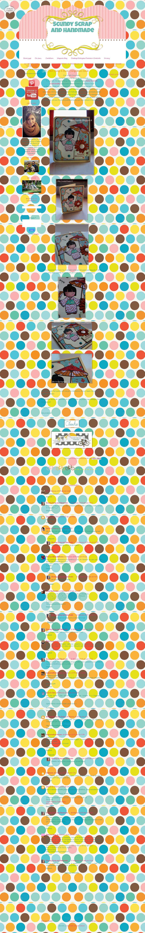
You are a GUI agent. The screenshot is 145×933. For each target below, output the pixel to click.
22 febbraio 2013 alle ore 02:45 (74, 673)
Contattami (49, 58)
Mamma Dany (51, 835)
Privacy (107, 58)
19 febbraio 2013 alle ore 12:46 (60, 491)
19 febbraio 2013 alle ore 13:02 (82, 503)
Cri (47, 491)
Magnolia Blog (62, 58)
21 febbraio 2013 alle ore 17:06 (82, 659)
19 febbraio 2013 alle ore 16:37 (61, 528)
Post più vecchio (96, 921)
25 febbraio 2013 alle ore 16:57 (82, 813)
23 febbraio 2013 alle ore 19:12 (77, 717)
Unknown (49, 517)
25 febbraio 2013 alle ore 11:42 (65, 773)
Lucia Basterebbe (52, 591)
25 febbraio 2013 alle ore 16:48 (62, 787)
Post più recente (47, 921)
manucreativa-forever (54, 673)
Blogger (36, 234)
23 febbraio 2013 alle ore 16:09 (67, 693)
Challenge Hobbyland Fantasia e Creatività (85, 58)
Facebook (49, 804)
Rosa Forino (50, 641)
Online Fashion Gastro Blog (55, 802)
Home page (27, 58)
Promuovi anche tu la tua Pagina (32, 73)
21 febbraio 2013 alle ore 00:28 (75, 557)
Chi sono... (38, 58)
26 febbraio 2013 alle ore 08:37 (68, 835)
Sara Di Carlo (51, 693)
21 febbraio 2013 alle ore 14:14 (86, 577)
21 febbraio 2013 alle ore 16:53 (66, 641)
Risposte (51, 539)
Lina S (48, 787)
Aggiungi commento (72, 873)
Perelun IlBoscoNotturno (55, 557)
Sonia (48, 92)
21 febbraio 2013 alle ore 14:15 (81, 629)
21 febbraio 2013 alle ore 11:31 (69, 591)
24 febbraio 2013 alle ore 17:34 (74, 735)
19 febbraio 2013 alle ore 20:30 (87, 542)
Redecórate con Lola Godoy (56, 717)
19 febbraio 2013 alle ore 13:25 (65, 517)
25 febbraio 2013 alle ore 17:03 (87, 758)
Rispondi (49, 497)
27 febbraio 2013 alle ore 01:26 (82, 861)
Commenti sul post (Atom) (75, 926)
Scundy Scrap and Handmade (72, 28)
